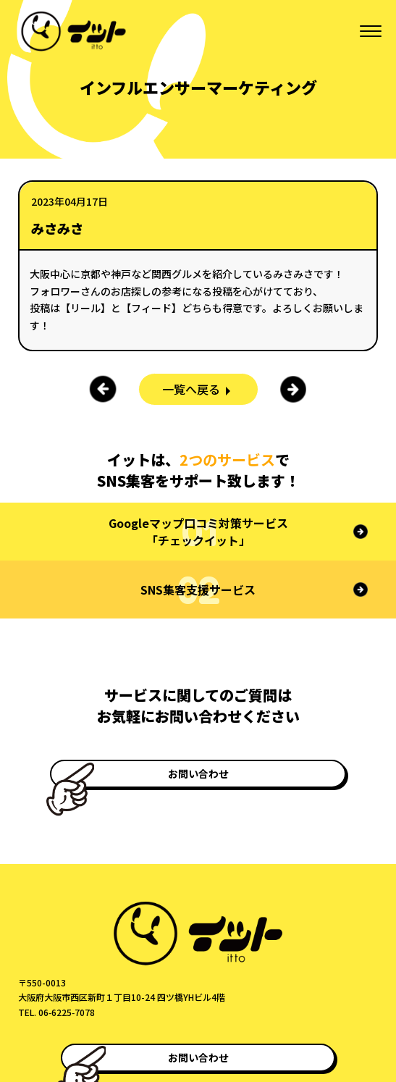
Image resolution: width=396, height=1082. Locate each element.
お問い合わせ (198, 773)
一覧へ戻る (191, 389)
